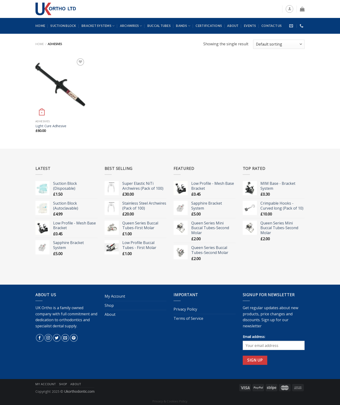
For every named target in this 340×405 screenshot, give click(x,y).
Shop (109, 305)
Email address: (254, 336)
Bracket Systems (98, 26)
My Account (115, 296)
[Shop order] (279, 44)
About (232, 26)
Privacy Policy (185, 309)
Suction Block (63, 26)
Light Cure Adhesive (50, 126)
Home (40, 26)
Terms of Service (188, 318)
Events (250, 26)
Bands (183, 26)
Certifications (209, 26)
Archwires (131, 26)
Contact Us (271, 26)
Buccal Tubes (159, 26)
